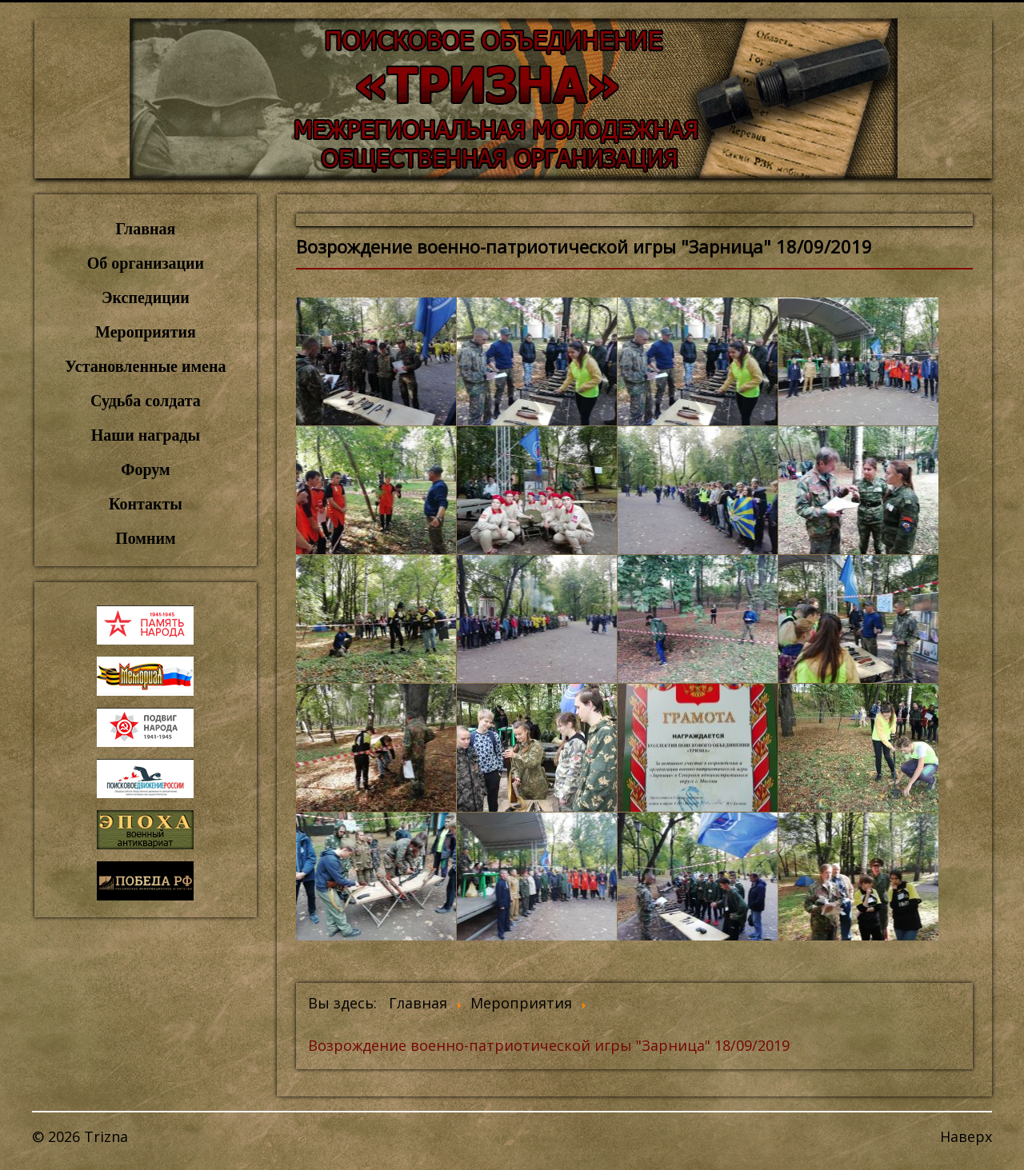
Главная (146, 229)
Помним (145, 538)
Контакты (145, 504)
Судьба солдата (145, 400)
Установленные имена (145, 366)
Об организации (145, 263)
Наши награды (145, 435)
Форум (145, 469)
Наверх (966, 1136)
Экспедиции (146, 297)
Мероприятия (145, 332)
